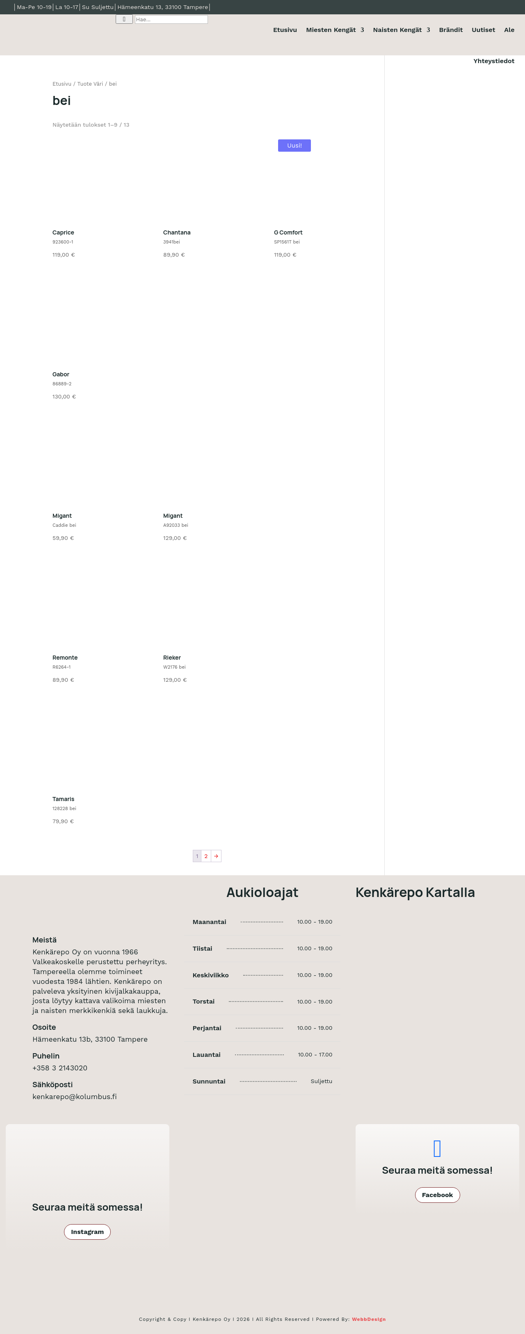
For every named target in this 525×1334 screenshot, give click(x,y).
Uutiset (483, 30)
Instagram (87, 1232)
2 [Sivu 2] (206, 856)
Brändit (451, 30)
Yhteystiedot (494, 61)
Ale (509, 30)
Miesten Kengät (331, 30)
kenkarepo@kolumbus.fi (74, 1097)
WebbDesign (369, 1319)
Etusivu (285, 30)
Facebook (437, 1195)
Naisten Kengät (397, 30)
